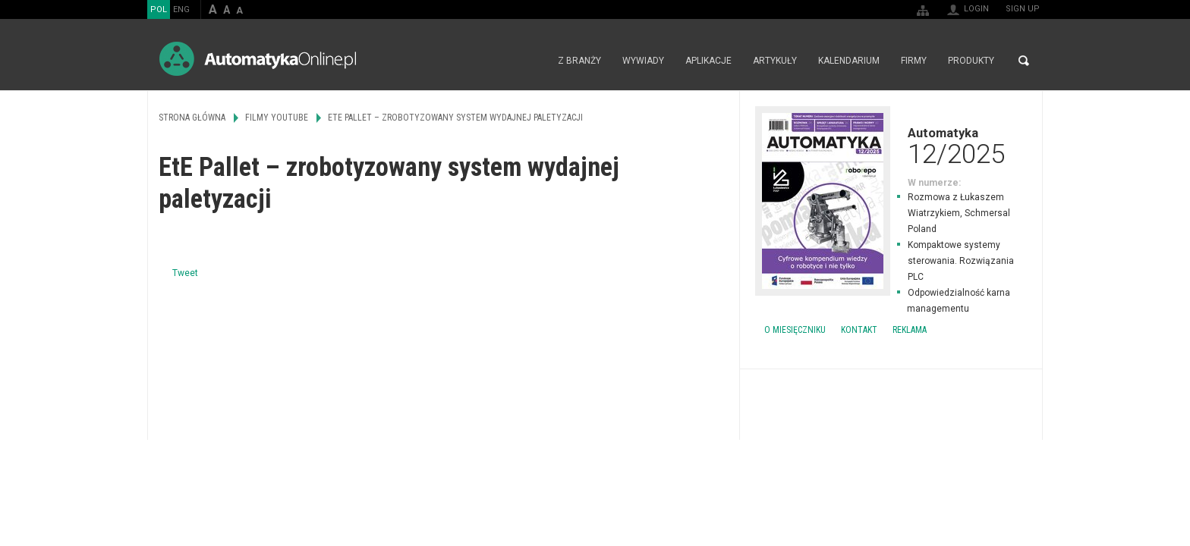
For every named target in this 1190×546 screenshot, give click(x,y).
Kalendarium (849, 60)
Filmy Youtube (276, 117)
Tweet (185, 273)
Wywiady (643, 60)
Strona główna (531, 61)
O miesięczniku (795, 330)
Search (1023, 61)
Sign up (1023, 9)
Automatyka (891, 145)
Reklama (909, 330)
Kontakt (859, 330)
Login (976, 9)
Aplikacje (708, 60)
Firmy (914, 60)
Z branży (579, 60)
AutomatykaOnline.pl (257, 59)
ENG (181, 9)
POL (158, 9)
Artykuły (775, 60)
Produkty (971, 60)
